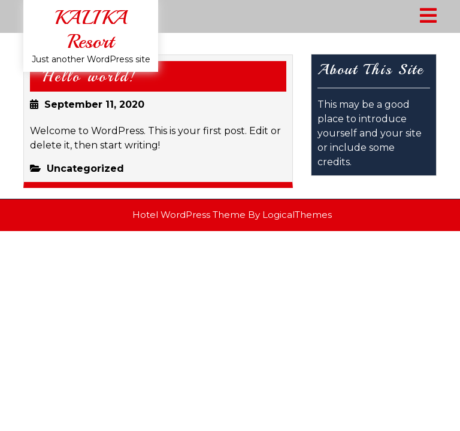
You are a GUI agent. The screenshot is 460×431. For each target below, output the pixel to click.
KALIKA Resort (91, 29)
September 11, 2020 (94, 104)
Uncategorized (85, 168)
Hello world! (89, 76)
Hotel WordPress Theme (189, 214)
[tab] (428, 16)
